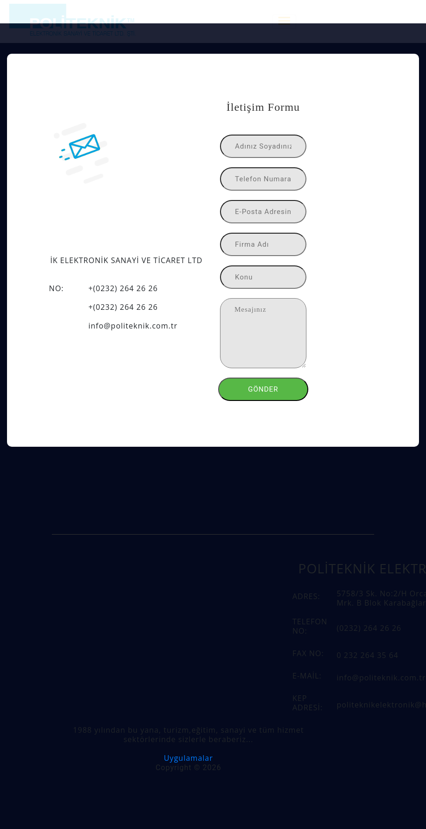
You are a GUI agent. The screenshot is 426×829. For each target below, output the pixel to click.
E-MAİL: (307, 675)
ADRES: (306, 596)
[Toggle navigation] (284, 21)
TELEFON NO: (309, 626)
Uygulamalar (188, 758)
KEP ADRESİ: (307, 702)
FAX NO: (308, 653)
